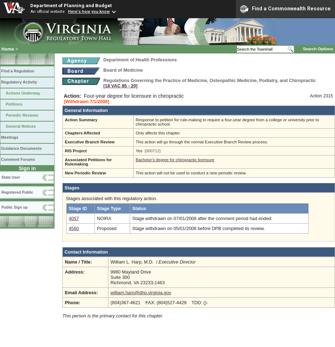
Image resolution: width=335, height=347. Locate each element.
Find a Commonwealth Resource (285, 8)
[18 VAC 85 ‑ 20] (120, 85)
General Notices (21, 126)
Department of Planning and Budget (71, 5)
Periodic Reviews (22, 115)
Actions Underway (23, 93)
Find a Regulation (17, 71)
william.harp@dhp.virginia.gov (140, 292)
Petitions (14, 104)
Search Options (318, 49)
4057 (74, 218)
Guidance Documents (21, 148)
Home (7, 49)
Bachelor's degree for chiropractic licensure (175, 160)
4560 (74, 228)
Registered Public (17, 192)
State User (10, 177)
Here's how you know (89, 11)
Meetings (9, 137)
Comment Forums (18, 159)
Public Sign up (14, 207)
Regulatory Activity (19, 82)
